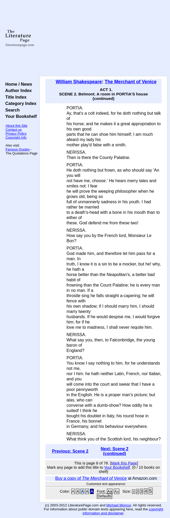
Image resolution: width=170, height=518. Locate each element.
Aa (109, 491)
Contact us (14, 130)
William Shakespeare (79, 81)
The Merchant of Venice (131, 81)
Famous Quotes (18, 149)
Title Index (14, 97)
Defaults (104, 496)
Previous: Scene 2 (70, 451)
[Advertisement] (103, 38)
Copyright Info (16, 137)
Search (11, 110)
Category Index (19, 103)
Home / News (17, 84)
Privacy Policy (16, 133)
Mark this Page (124, 463)
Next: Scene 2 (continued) (115, 451)
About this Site (16, 126)
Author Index (17, 90)
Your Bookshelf (20, 116)
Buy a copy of (91, 478)
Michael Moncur (118, 505)
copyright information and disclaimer (123, 511)
